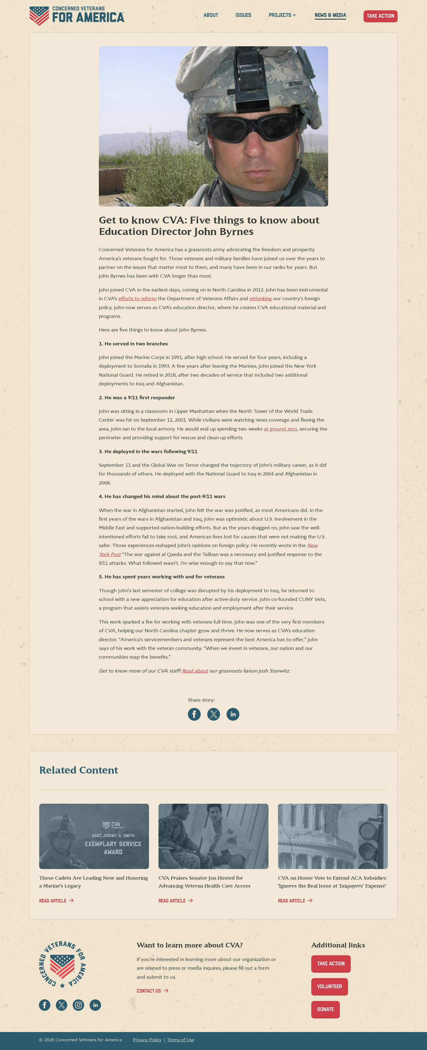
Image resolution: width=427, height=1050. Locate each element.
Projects (280, 15)
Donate (328, 1012)
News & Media (330, 15)
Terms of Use (180, 1039)
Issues (243, 15)
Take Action (380, 16)
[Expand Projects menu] (294, 16)
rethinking (260, 299)
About (211, 15)
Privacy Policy (147, 1039)
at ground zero (280, 429)
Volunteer (332, 990)
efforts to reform (137, 299)
